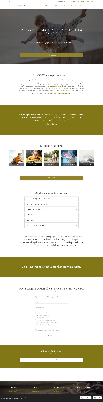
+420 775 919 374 (90, 1)
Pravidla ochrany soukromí (15, 390)
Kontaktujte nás (35, 391)
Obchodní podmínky (14, 391)
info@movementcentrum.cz (78, 1)
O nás (32, 390)
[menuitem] (37, 6)
